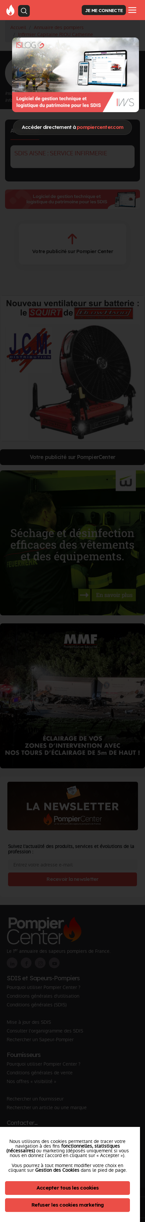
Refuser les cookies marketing (67, 1205)
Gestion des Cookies (57, 1170)
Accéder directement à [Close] (72, 127)
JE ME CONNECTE (104, 10)
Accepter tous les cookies (67, 1188)
